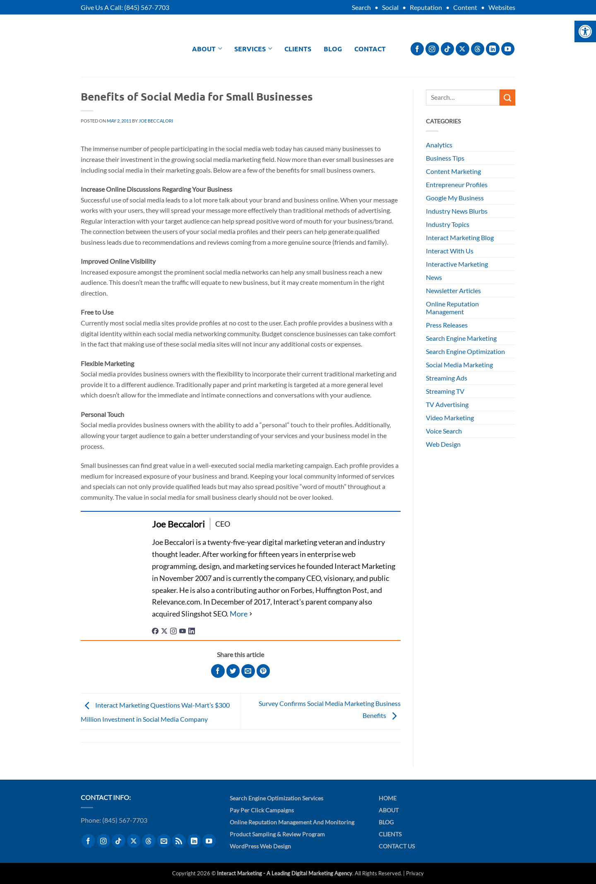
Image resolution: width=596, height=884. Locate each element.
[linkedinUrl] (191, 630)
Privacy (415, 873)
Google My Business (455, 198)
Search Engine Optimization (465, 351)
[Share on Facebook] (218, 671)
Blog (333, 48)
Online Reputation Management (452, 308)
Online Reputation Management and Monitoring (292, 822)
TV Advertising (447, 404)
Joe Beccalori (156, 120)
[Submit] (507, 97)
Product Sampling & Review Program (277, 834)
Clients (297, 48)
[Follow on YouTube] (508, 49)
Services (253, 48)
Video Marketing (450, 418)
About (207, 48)
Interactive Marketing (457, 264)
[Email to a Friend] (248, 671)
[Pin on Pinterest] (263, 671)
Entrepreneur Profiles (457, 184)
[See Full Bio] (242, 614)
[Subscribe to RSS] (179, 841)
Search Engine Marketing (461, 338)
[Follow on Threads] (478, 49)
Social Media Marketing (459, 365)
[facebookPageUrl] (155, 630)
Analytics (439, 145)
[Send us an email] (164, 841)
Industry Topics (447, 224)
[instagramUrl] (173, 630)
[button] (585, 31)
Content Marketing (453, 171)
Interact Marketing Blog (460, 237)
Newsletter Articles (453, 290)
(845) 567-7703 (146, 7)
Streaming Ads (446, 378)
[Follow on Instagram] (432, 49)
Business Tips (445, 158)
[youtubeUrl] (182, 630)
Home (388, 798)
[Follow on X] (462, 49)
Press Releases (447, 325)
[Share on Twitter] (233, 671)
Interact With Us (449, 251)
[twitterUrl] (164, 630)
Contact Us (397, 846)
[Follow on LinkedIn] (493, 49)
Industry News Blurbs (457, 211)
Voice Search (444, 431)
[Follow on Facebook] (417, 49)
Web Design (443, 444)
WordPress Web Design (260, 846)
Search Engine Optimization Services (276, 798)
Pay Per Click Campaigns (262, 810)
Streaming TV (445, 391)
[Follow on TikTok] (447, 49)
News (434, 277)
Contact (370, 48)
